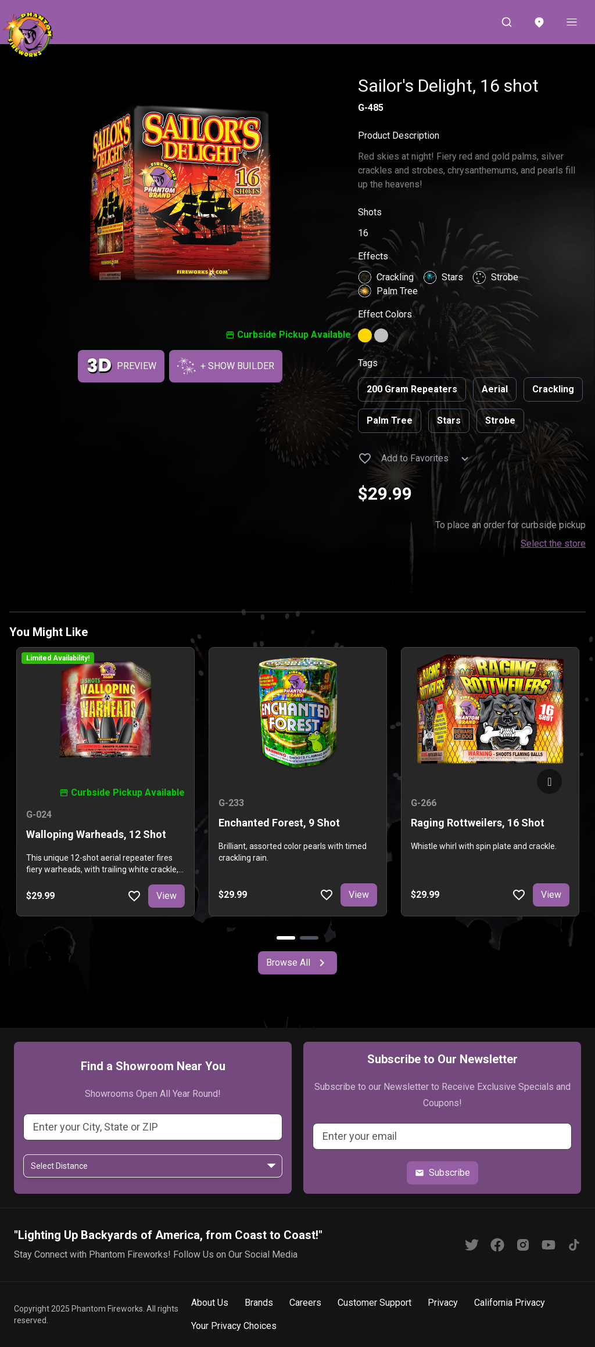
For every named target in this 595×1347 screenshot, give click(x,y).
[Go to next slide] (549, 781)
